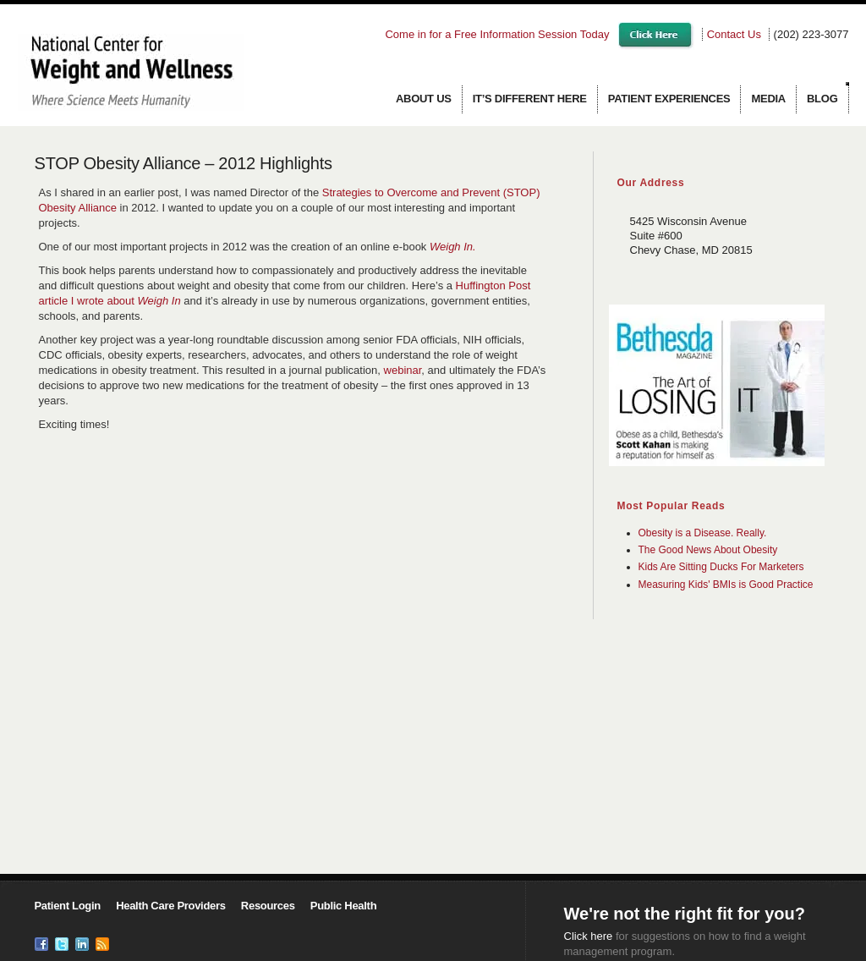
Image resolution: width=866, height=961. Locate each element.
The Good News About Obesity (708, 550)
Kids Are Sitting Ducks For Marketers (721, 567)
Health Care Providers (171, 905)
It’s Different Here (530, 98)
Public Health (343, 905)
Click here (588, 936)
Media (768, 98)
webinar (403, 370)
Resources (268, 905)
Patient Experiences (669, 98)
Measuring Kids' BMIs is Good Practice (726, 584)
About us (424, 98)
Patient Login (68, 905)
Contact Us (734, 34)
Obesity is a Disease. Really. (703, 533)
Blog (822, 98)
